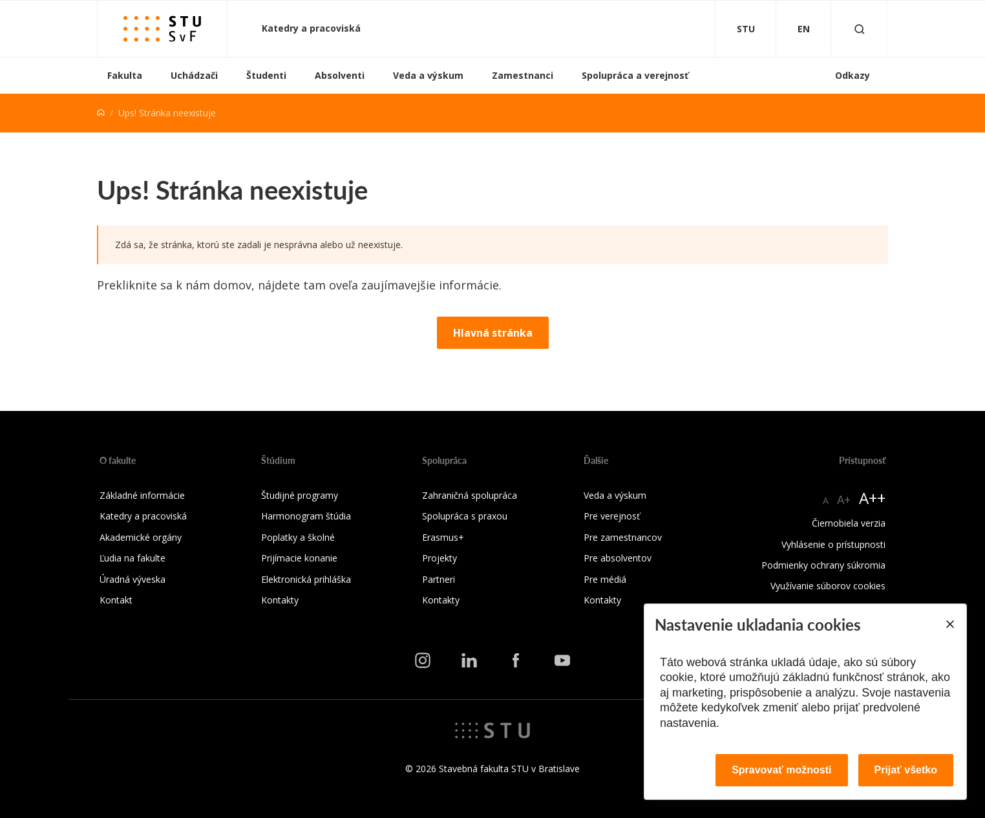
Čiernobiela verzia (848, 523)
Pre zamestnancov (623, 537)
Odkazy (852, 75)
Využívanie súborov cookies (827, 586)
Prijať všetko (906, 769)
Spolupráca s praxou (464, 516)
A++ (872, 498)
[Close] (949, 624)
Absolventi (340, 75)
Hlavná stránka (493, 333)
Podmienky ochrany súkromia (823, 565)
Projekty (439, 558)
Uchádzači (194, 75)
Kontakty (280, 600)
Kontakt (116, 600)
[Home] (101, 113)
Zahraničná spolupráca (469, 495)
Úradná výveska (132, 579)
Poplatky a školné (298, 537)
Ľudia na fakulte (132, 558)
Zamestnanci (522, 75)
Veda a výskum (428, 75)
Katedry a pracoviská (312, 28)
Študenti (266, 75)
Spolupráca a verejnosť (635, 75)
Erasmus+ (443, 537)
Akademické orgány (141, 537)
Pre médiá (605, 579)
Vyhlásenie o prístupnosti (833, 544)
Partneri (438, 579)
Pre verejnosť (612, 516)
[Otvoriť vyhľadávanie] (859, 29)
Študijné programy (299, 495)
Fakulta (124, 75)
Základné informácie (142, 495)
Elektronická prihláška (306, 579)
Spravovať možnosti (781, 769)
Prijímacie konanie (299, 558)
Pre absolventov (617, 558)
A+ (844, 499)
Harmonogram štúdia (306, 516)
